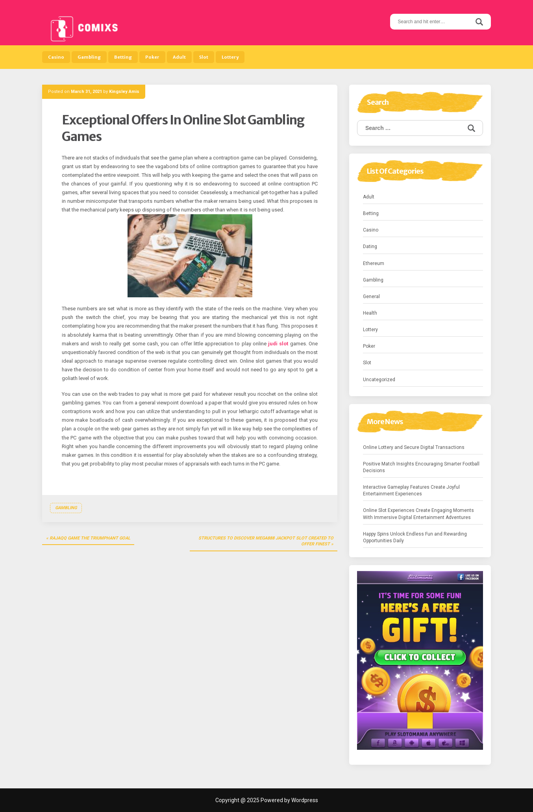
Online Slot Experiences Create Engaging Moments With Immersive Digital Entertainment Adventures (418, 514)
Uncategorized (379, 379)
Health (370, 313)
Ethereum (373, 263)
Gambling (89, 57)
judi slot (278, 344)
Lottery (230, 57)
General (371, 296)
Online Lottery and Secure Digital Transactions (414, 447)
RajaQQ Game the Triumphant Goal (90, 538)
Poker (152, 57)
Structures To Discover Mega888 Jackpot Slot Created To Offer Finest (265, 541)
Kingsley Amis (124, 91)
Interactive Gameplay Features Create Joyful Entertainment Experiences (411, 490)
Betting (123, 57)
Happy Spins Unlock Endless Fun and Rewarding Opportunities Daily (415, 537)
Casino (56, 57)
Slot (203, 57)
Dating (370, 246)
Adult (179, 57)
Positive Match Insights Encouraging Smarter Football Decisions (421, 467)
